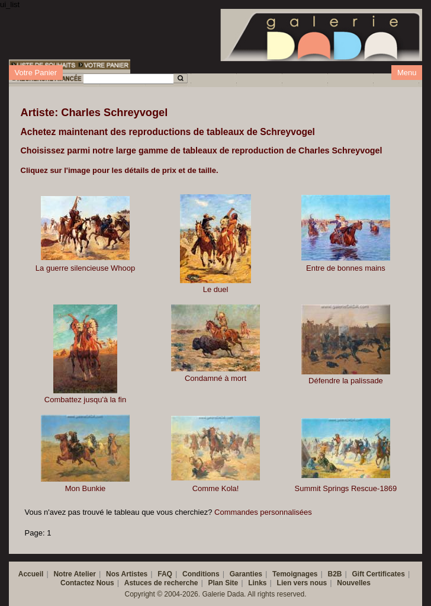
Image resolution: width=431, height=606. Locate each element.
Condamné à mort (215, 378)
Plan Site (223, 583)
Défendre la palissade (345, 380)
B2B (335, 574)
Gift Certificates (378, 574)
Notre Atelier (74, 574)
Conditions (201, 574)
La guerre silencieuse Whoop (85, 268)
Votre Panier (36, 72)
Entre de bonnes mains (345, 268)
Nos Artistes (126, 574)
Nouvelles (354, 583)
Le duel (216, 289)
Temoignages (294, 574)
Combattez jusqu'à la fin (85, 399)
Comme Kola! (215, 488)
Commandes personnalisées (263, 512)
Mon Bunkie (85, 488)
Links (257, 583)
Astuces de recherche (161, 583)
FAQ (164, 574)
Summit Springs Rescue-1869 (346, 488)
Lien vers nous (302, 583)
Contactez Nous (87, 583)
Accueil (31, 574)
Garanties (246, 574)
